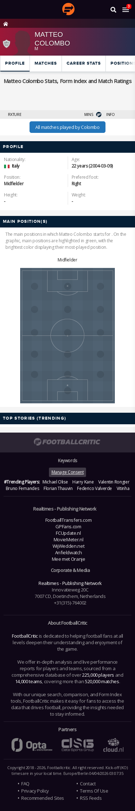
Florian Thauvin (58, 488)
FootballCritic (25, 636)
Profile (15, 63)
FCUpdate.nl (68, 533)
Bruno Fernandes (22, 488)
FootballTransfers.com (68, 520)
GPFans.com (68, 526)
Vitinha (123, 488)
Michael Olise (55, 482)
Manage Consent (67, 472)
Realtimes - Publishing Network (70, 583)
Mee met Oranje (68, 559)
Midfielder (67, 260)
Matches (46, 63)
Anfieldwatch (68, 552)
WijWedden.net (68, 546)
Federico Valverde (94, 488)
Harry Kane (83, 482)
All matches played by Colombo (67, 127)
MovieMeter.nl (68, 539)
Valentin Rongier (113, 482)
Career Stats (84, 63)
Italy (15, 166)
